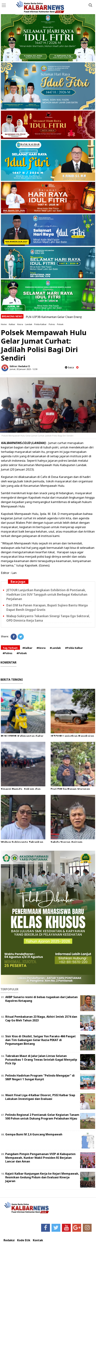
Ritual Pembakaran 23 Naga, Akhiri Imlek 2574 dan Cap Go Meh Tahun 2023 (41, 1018)
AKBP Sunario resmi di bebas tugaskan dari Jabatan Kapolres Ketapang (41, 999)
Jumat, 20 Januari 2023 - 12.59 (23, 369)
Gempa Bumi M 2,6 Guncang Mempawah (33, 1134)
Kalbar (12, 324)
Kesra (20, 324)
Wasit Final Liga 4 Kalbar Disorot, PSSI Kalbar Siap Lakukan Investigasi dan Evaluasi (40, 1097)
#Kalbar (27, 648)
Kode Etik (23, 1240)
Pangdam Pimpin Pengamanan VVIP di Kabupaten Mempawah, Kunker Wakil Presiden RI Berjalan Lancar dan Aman (40, 1157)
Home (4, 324)
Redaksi (9, 1240)
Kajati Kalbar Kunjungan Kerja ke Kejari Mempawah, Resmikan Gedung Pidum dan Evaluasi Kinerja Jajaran (42, 1177)
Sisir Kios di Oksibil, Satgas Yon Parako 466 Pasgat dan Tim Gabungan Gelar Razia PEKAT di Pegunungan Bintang (40, 1040)
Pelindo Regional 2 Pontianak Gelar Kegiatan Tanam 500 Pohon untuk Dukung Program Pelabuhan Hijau (42, 1116)
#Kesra (41, 648)
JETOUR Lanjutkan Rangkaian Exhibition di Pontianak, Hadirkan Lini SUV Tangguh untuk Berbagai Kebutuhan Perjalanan (46, 594)
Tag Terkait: (10, 648)
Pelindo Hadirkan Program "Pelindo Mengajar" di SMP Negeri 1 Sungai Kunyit (40, 1077)
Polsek (60, 324)
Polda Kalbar (40, 324)
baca (69, 367)
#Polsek (22, 653)
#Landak (55, 648)
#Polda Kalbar (74, 648)
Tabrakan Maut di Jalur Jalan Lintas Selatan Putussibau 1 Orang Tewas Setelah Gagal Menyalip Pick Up (41, 1059)
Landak (28, 324)
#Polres (7, 653)
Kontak (38, 1240)
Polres (52, 324)
